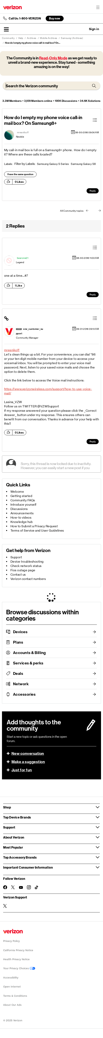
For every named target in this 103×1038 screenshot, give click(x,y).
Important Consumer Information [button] (28, 867)
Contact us (18, 574)
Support (16, 557)
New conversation (27, 753)
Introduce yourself (23, 504)
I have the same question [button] (20, 174)
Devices (20, 631)
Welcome (17, 491)
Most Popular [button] (13, 847)
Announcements (22, 513)
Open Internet (12, 986)
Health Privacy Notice (16, 959)
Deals (18, 673)
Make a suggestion (28, 761)
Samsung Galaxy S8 (83, 164)
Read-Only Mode (53, 58)
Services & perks (28, 663)
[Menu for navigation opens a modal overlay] (98, 7)
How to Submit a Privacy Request (34, 526)
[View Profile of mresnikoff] (23, 132)
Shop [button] (7, 807)
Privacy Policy (11, 941)
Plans (18, 642)
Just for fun (21, 770)
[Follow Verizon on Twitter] (13, 887)
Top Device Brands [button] (17, 817)
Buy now (54, 18)
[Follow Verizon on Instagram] (29, 887)
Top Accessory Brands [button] (20, 857)
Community (8, 38)
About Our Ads (12, 1004)
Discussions (19, 509)
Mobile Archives (48, 38)
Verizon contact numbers (28, 579)
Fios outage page (22, 570)
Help (20, 38)
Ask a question (83, 29)
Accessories (24, 694)
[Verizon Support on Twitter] (5, 906)
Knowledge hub (21, 522)
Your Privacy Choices (19, 968)
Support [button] (9, 827)
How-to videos (21, 517)
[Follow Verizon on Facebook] (5, 887)
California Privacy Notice (18, 950)
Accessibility (10, 977)
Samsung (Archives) (72, 38)
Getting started (21, 496)
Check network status (26, 566)
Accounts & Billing (29, 652)
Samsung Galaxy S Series (53, 164)
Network (21, 684)
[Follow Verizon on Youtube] (21, 887)
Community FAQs (22, 500)
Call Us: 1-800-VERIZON (25, 18)
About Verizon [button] (13, 837)
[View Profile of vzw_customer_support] (29, 331)
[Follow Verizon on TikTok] (37, 887)
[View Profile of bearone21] (22, 258)
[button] (6, 29)
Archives (31, 38)
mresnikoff (12, 350)
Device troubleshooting (27, 561)
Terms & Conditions (15, 995)
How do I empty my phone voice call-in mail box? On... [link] (32, 42)
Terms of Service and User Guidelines (37, 530)
